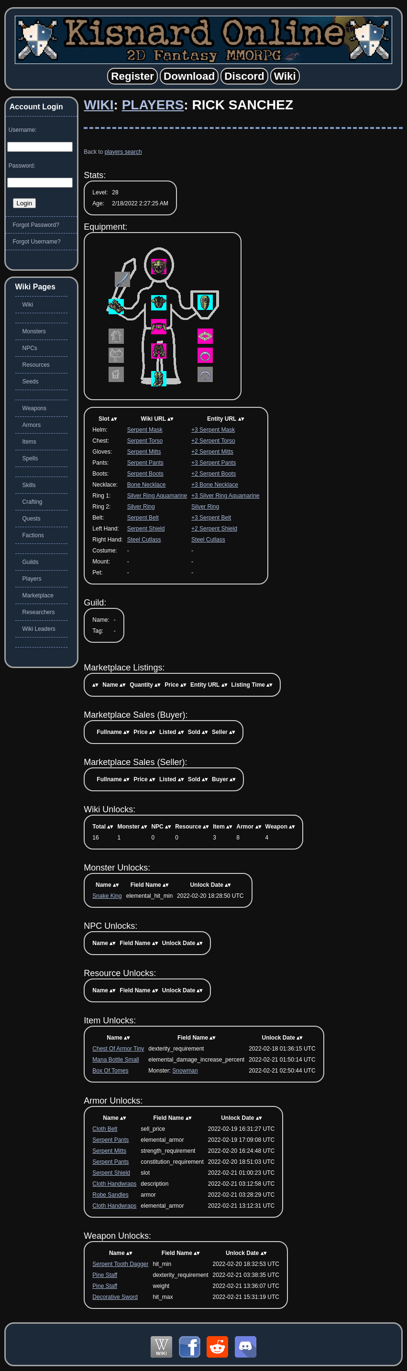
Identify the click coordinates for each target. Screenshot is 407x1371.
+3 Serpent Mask (213, 429)
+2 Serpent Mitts (212, 451)
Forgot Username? (37, 241)
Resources (36, 364)
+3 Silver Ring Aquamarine (225, 495)
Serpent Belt (143, 517)
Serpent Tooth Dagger (120, 1264)
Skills (29, 485)
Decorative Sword (115, 1297)
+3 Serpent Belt (211, 517)
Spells (30, 458)
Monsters (34, 331)
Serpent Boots (145, 473)
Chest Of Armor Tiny (118, 1048)
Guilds (30, 562)
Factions (33, 535)
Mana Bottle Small (115, 1059)
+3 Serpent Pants (213, 462)
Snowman (185, 1070)
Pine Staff (104, 1275)
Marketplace (38, 595)
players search (123, 152)
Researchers (38, 612)
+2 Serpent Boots (213, 473)
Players (153, 104)
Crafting (32, 502)
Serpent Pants (145, 462)
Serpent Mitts (144, 451)
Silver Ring (141, 506)
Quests (31, 518)
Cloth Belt (104, 1129)
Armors (31, 425)
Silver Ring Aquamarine (157, 495)
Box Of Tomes (110, 1070)
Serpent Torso (145, 440)
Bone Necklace (146, 484)
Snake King (106, 896)
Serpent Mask (145, 429)
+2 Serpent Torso (213, 440)
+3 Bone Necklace (214, 484)
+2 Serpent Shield (214, 528)
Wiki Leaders (38, 629)
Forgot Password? (36, 225)
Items (29, 441)
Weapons (34, 408)
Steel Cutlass (144, 539)
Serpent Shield (146, 528)
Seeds (30, 381)
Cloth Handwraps (114, 1183)
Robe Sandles (110, 1194)
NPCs (29, 348)
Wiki (98, 104)
